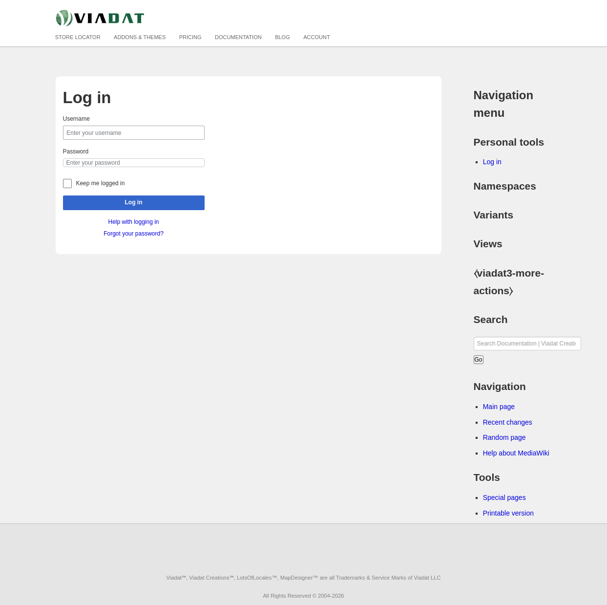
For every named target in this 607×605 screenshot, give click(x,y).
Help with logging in (133, 221)
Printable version (508, 513)
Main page (499, 407)
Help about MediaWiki (516, 453)
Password (76, 151)
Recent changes (507, 422)
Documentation (238, 37)
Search (491, 319)
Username (76, 118)
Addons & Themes (140, 37)
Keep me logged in (100, 183)
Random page (504, 437)
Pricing (190, 37)
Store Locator (78, 37)
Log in (134, 202)
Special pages (504, 497)
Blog (282, 37)
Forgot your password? (134, 233)
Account (316, 37)
